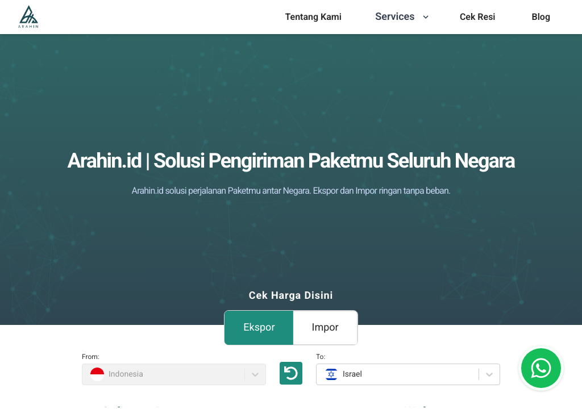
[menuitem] (313, 17)
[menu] (313, 17)
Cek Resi (478, 16)
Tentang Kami (313, 16)
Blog (541, 16)
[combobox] (323, 374)
